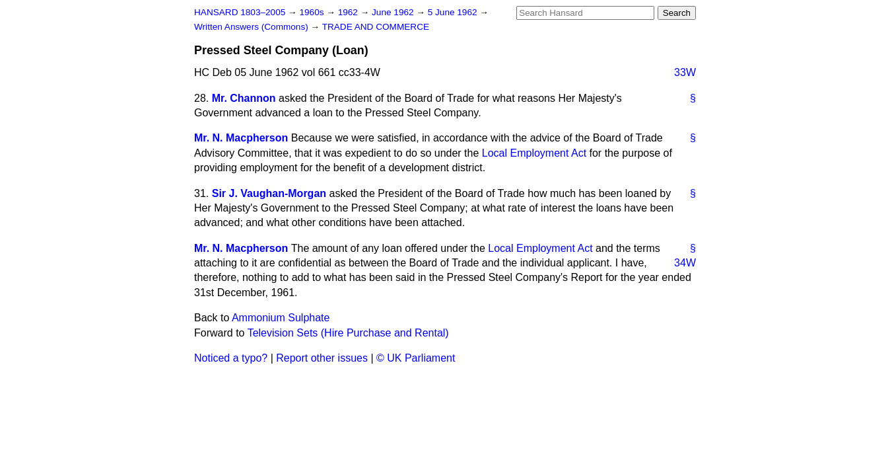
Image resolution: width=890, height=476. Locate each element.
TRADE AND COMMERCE (375, 27)
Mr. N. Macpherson (241, 137)
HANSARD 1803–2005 (239, 12)
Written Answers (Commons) (252, 27)
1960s (312, 12)
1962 (349, 12)
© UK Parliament (415, 358)
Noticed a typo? (230, 358)
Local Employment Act (534, 153)
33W (685, 72)
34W (685, 262)
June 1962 (394, 12)
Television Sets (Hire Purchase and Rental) (348, 332)
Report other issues (322, 358)
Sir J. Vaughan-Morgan (269, 193)
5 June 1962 (454, 12)
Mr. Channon (244, 98)
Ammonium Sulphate (281, 317)
